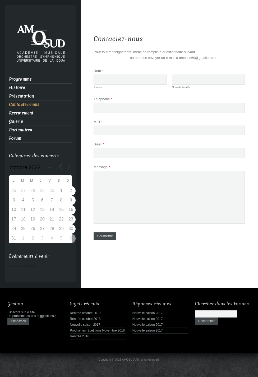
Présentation (21, 96)
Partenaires (20, 130)
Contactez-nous (24, 104)
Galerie (16, 121)
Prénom (98, 87)
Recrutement (21, 113)
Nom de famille (181, 87)
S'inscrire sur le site (21, 312)
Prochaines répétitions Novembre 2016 (97, 330)
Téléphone (103, 99)
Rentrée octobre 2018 (85, 319)
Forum (15, 138)
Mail (98, 122)
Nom (98, 71)
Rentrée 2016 (79, 336)
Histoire (17, 87)
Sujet (99, 144)
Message (102, 167)
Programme (20, 79)
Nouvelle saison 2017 (85, 325)
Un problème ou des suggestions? (31, 316)
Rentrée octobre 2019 (85, 313)
